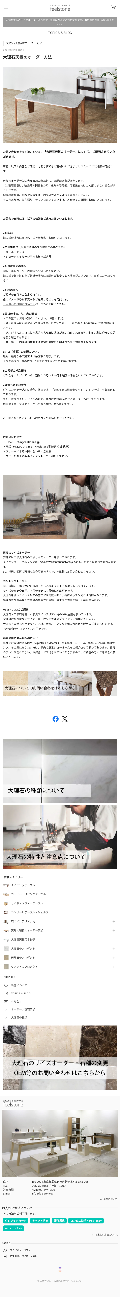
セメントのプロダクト (24, 966)
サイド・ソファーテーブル (27, 903)
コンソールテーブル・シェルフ (29, 912)
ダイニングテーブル (23, 885)
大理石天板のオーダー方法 (24, 43)
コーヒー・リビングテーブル (28, 894)
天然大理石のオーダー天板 (27, 930)
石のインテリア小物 (23, 921)
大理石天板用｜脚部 (23, 939)
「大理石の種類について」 (19, 304)
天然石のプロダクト (23, 957)
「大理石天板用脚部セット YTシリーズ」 (76, 389)
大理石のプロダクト (23, 948)
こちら (47, 451)
